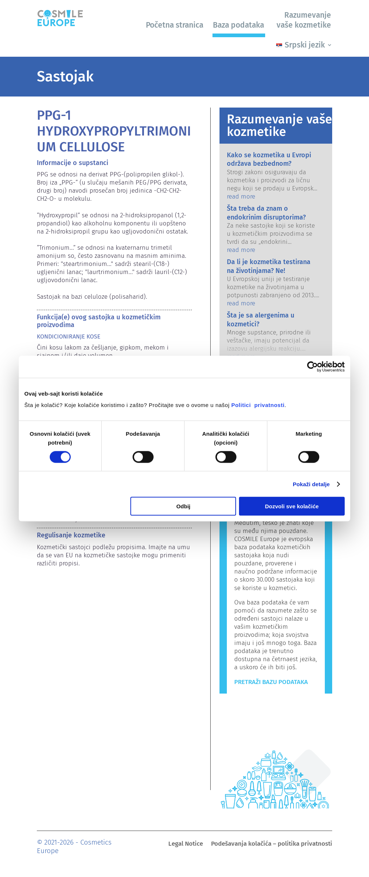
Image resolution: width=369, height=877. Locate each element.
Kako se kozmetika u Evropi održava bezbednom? (269, 159)
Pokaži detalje (311, 484)
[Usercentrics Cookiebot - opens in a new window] (312, 366)
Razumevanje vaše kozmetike (304, 20)
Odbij (183, 506)
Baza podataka (238, 25)
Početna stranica (174, 25)
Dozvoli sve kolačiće (292, 506)
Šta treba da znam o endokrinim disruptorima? (266, 212)
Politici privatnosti (258, 405)
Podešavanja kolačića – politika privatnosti (271, 844)
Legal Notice (185, 844)
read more (241, 196)
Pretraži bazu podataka (271, 682)
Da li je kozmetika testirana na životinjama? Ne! (268, 266)
